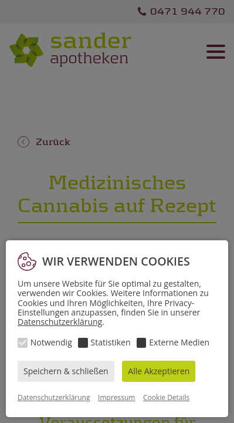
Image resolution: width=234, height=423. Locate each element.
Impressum (116, 397)
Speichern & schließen (65, 371)
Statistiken (111, 342)
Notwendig (51, 342)
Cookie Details (166, 397)
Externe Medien (179, 342)
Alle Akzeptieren (158, 371)
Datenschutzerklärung (60, 321)
